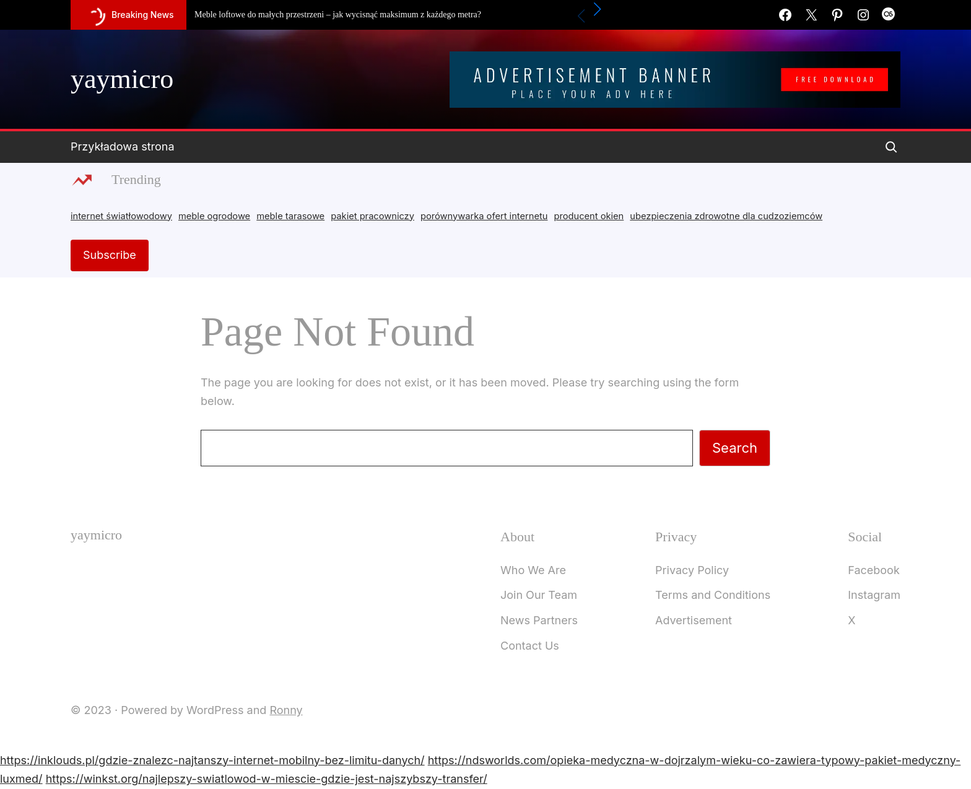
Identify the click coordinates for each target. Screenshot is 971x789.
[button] (597, 9)
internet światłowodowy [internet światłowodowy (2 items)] (121, 216)
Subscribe (109, 254)
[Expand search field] (891, 146)
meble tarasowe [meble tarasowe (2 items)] (290, 216)
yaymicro (122, 79)
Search (734, 448)
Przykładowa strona (123, 146)
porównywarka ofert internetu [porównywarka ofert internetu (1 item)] (483, 216)
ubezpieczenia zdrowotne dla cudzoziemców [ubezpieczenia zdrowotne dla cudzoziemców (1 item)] (726, 216)
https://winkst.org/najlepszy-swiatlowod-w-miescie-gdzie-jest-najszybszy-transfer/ (266, 778)
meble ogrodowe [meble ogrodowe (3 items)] (214, 216)
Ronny (285, 710)
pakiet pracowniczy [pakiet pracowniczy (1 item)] (372, 216)
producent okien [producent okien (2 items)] (589, 216)
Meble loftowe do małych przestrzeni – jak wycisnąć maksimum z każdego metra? (337, 14)
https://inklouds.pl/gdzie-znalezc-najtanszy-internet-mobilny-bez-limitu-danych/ (212, 760)
